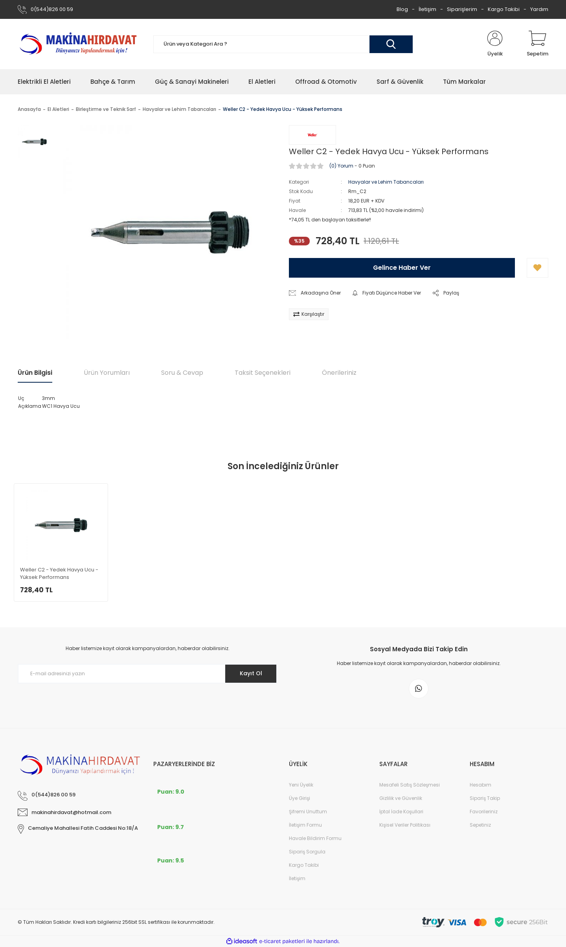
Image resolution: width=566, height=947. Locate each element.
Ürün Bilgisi (35, 372)
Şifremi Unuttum (308, 811)
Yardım (539, 9)
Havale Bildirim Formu (315, 838)
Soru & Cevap (182, 372)
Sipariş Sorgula (307, 851)
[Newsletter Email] (147, 674)
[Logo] (80, 44)
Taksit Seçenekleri (262, 372)
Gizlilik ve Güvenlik (400, 798)
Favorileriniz (484, 811)
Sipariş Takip (485, 798)
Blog (402, 9)
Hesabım (480, 784)
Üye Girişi (299, 798)
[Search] (283, 44)
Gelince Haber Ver (402, 267)
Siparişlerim (462, 9)
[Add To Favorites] (537, 268)
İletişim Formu (305, 825)
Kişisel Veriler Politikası (404, 825)
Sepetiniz (480, 825)
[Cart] (537, 44)
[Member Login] (495, 44)
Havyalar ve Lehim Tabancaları (386, 182)
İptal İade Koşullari (401, 811)
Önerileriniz (339, 372)
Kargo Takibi (504, 9)
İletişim (427, 9)
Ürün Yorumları (107, 372)
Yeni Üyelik (301, 784)
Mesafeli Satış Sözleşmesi (409, 784)
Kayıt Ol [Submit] (251, 673)
